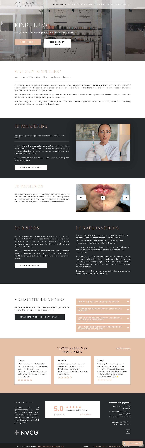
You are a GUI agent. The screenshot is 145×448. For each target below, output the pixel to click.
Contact (100, 4)
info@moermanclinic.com (119, 411)
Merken (70, 4)
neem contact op (57, 43)
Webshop (111, 4)
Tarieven (91, 4)
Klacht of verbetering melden (113, 446)
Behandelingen (58, 4)
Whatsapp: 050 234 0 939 (119, 416)
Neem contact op (30, 167)
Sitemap (97, 446)
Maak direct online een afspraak (38, 317)
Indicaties (81, 4)
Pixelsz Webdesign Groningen (48, 446)
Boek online (26, 42)
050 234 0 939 (124, 414)
